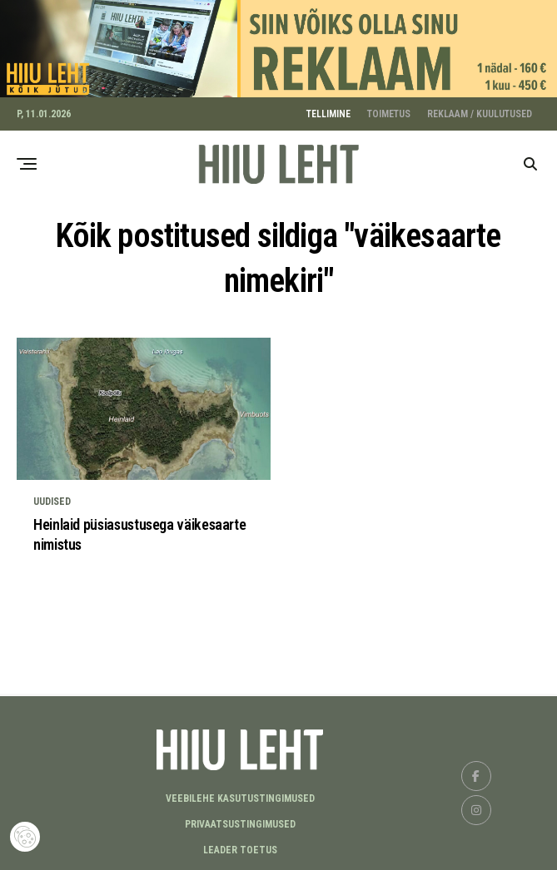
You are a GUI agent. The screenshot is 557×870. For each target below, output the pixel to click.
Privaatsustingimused (240, 822)
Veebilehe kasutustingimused (240, 796)
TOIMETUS (388, 111)
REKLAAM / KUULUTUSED (479, 111)
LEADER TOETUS (240, 847)
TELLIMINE (328, 111)
